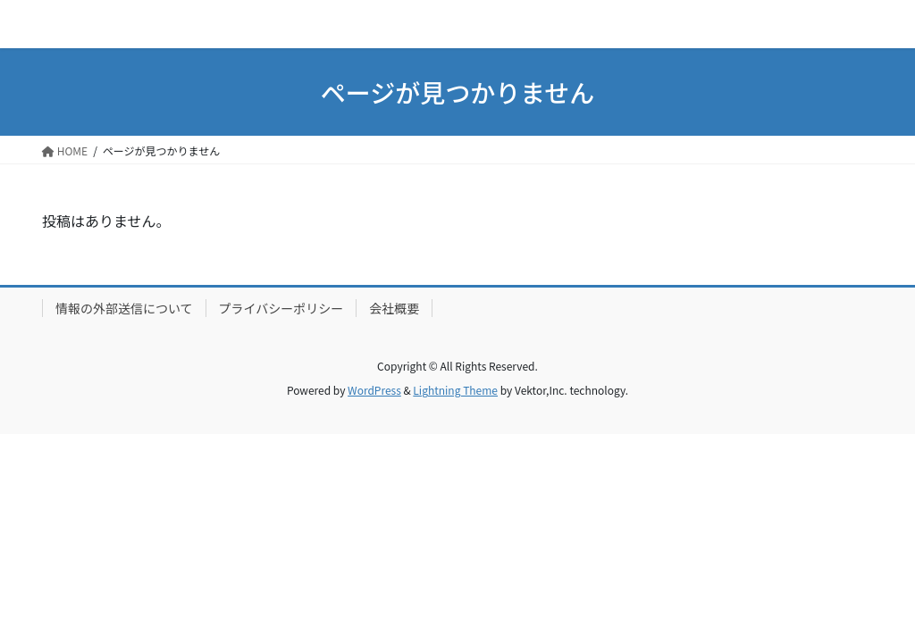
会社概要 (394, 308)
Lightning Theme (455, 389)
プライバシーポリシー (281, 308)
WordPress (374, 389)
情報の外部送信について (124, 308)
